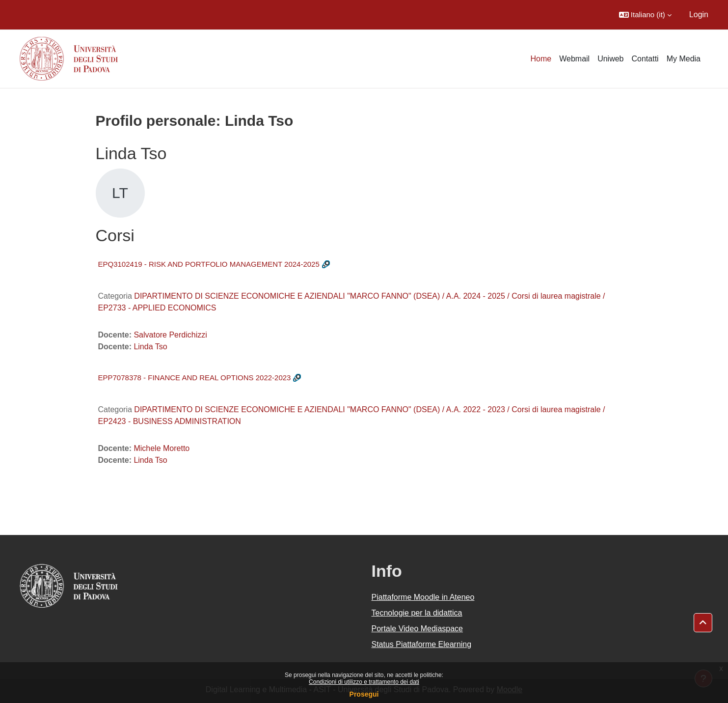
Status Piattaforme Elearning (422, 644)
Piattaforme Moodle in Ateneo (423, 597)
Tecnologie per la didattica (417, 613)
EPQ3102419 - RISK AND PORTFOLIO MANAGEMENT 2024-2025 (209, 264)
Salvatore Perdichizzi (170, 335)
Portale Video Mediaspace (417, 628)
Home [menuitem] (541, 59)
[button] (645, 14)
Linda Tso (150, 346)
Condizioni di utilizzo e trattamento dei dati (364, 681)
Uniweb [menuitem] (610, 59)
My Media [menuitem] (684, 59)
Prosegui (364, 694)
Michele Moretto (161, 448)
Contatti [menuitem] (645, 59)
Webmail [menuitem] (574, 59)
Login (698, 14)
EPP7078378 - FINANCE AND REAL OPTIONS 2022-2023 (194, 377)
